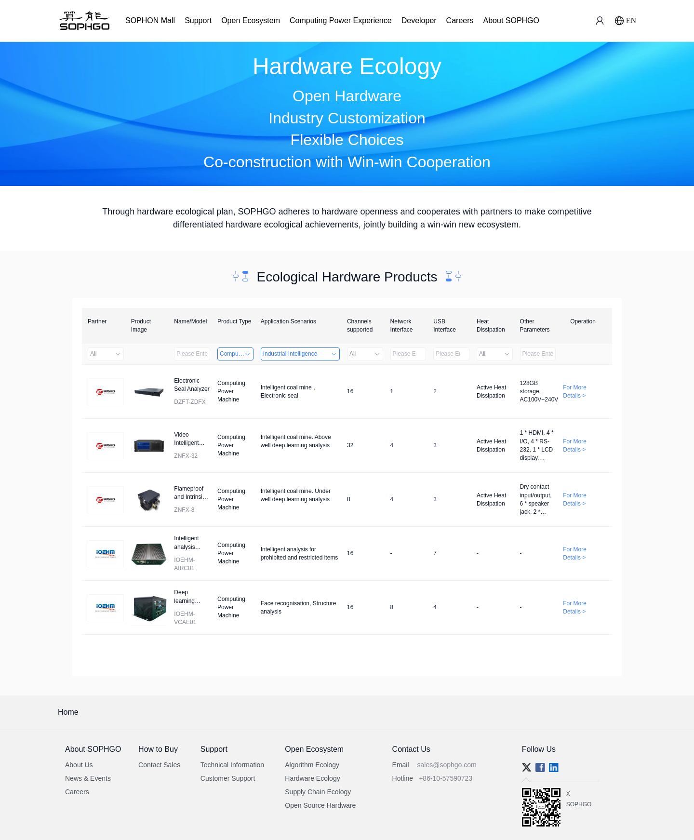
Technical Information (232, 765)
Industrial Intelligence (300, 353)
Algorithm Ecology (312, 765)
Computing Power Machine (237, 353)
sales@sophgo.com (447, 765)
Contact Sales (159, 765)
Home (68, 712)
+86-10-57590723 (445, 778)
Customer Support (227, 778)
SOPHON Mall (150, 20)
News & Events (88, 778)
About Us (79, 765)
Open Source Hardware (320, 805)
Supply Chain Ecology (318, 792)
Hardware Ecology (312, 778)
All (105, 353)
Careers (460, 20)
